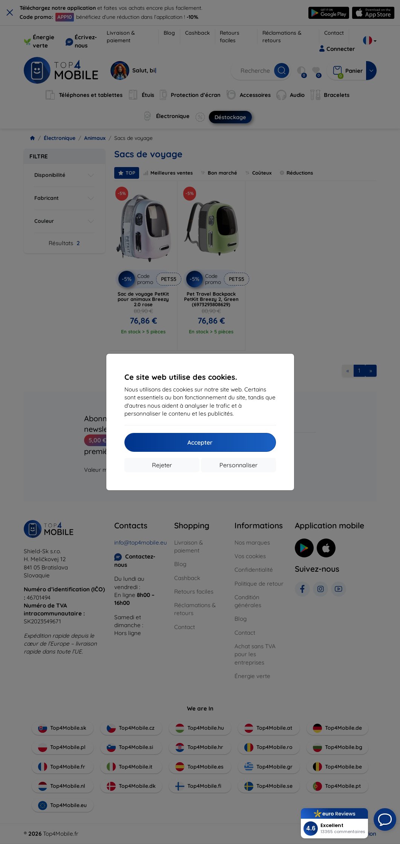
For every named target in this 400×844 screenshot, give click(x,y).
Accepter (200, 442)
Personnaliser (238, 465)
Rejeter (162, 465)
